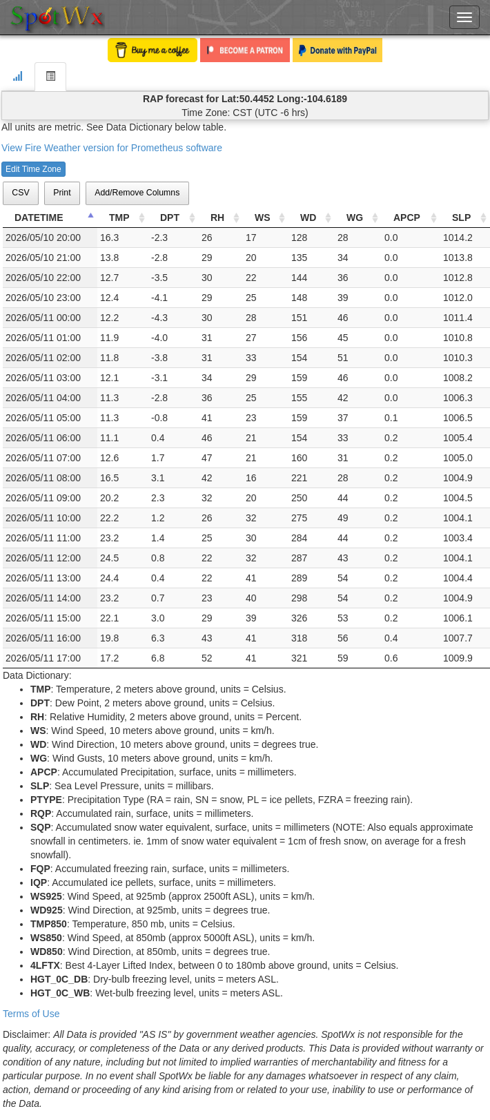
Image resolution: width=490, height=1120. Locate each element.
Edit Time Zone (33, 169)
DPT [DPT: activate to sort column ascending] (169, 217)
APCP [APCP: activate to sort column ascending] (406, 217)
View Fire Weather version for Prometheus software (111, 147)
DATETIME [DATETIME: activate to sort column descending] (38, 217)
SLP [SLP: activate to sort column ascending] (461, 217)
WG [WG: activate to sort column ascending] (354, 217)
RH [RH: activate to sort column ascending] (217, 217)
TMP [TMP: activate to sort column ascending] (119, 217)
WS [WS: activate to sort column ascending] (263, 217)
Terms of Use (31, 1013)
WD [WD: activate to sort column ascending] (308, 217)
